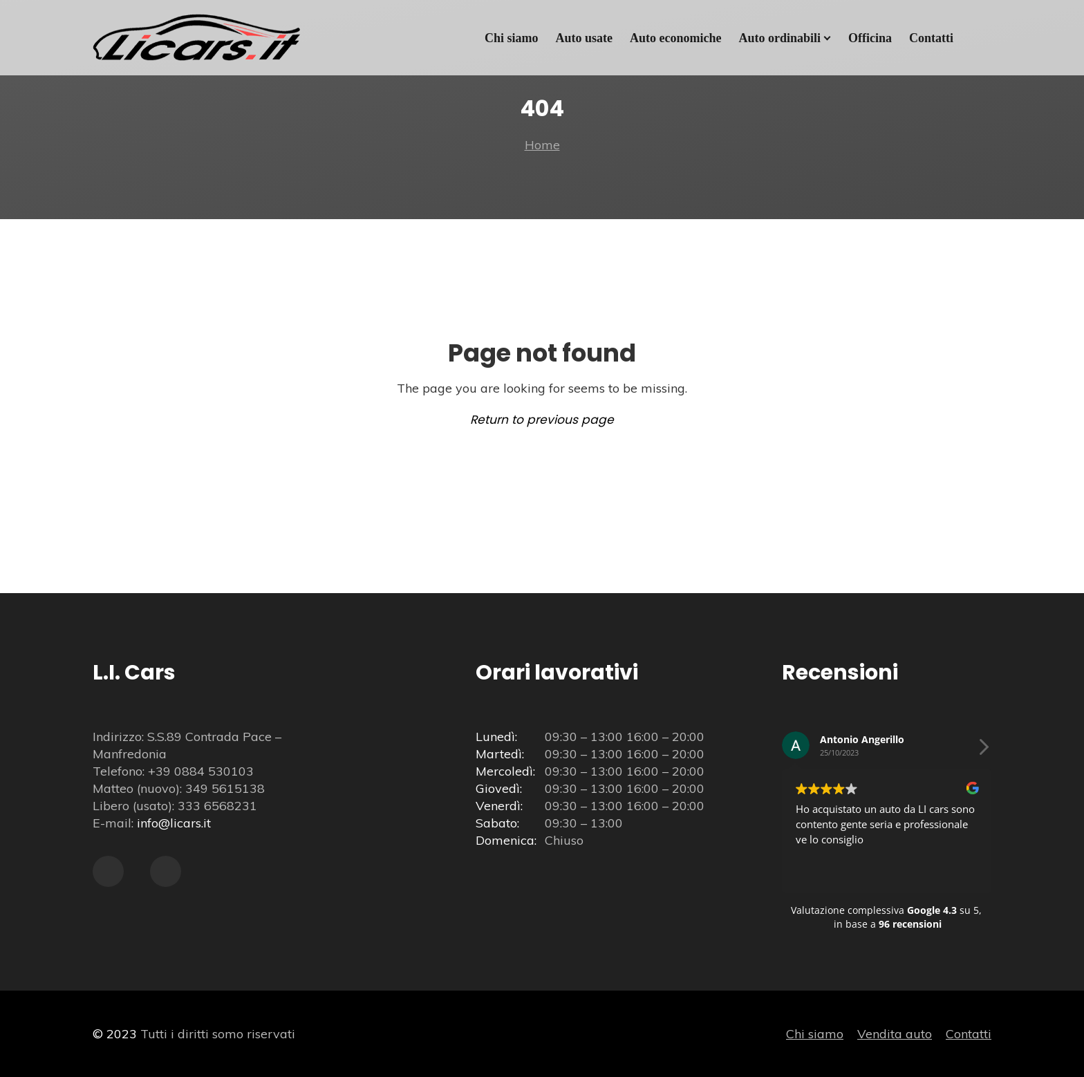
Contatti (968, 1034)
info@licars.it (174, 823)
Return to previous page (542, 419)
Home (542, 145)
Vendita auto (894, 1034)
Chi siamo (814, 1034)
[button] (983, 751)
